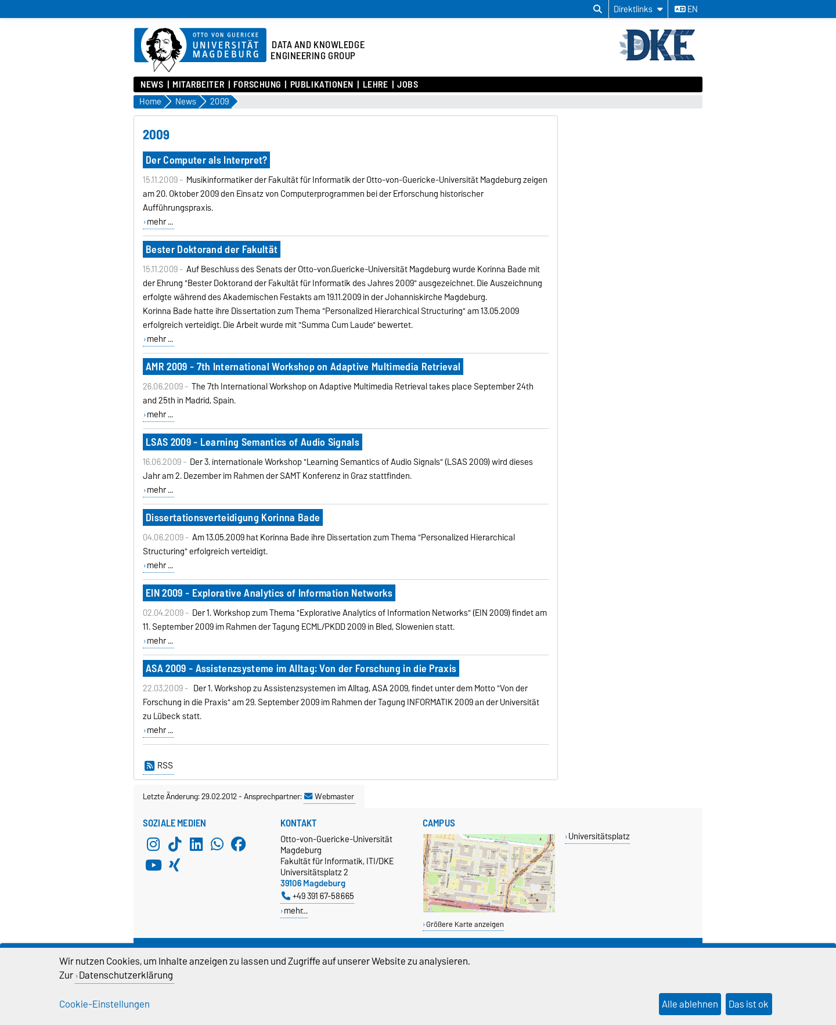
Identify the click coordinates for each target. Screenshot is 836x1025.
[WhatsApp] (217, 843)
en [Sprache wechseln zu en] (686, 9)
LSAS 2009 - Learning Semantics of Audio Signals (252, 442)
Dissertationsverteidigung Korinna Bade (233, 517)
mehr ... (160, 222)
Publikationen (322, 85)
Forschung (257, 85)
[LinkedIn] (196, 843)
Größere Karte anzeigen (465, 924)
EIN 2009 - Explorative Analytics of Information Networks (269, 592)
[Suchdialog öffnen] (598, 9)
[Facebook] (238, 843)
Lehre (375, 85)
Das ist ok (749, 1004)
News (151, 85)
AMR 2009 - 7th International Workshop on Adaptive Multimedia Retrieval (303, 366)
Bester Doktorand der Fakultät (212, 249)
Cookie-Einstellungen (104, 1004)
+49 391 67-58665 (318, 896)
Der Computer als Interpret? (207, 159)
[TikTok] (174, 843)
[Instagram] (153, 843)
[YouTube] (153, 864)
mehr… (296, 910)
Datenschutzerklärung (126, 975)
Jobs (407, 85)
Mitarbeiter (198, 85)
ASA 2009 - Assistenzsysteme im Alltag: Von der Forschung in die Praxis (301, 668)
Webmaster (329, 796)
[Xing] (174, 864)
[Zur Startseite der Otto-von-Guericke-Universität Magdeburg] (200, 50)
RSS (159, 766)
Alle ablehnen (690, 1004)
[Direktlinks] (638, 9)
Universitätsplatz (599, 836)
